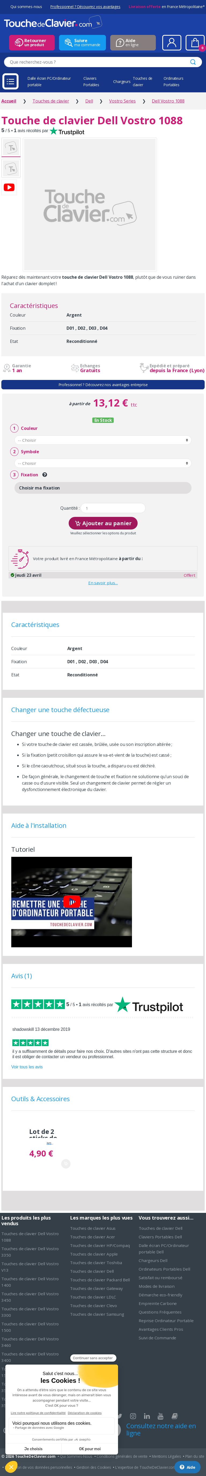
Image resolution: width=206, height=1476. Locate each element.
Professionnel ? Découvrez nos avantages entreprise (103, 384)
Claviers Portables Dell (160, 1236)
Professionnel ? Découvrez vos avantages (85, 6)
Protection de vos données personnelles (38, 1467)
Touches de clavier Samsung (97, 1314)
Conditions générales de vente (122, 1456)
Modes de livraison (157, 1286)
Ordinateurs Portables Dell (164, 1269)
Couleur (24, 428)
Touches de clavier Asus (93, 1228)
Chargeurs (122, 81)
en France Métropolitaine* (167, 6)
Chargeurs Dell (153, 1260)
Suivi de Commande (157, 1337)
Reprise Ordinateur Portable (166, 1320)
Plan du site (194, 1456)
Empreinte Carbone (158, 1303)
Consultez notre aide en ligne (161, 1429)
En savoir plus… (103, 582)
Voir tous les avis (27, 1067)
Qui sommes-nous (26, 6)
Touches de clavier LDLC (93, 1297)
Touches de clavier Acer (92, 1236)
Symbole (24, 452)
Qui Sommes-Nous (76, 1456)
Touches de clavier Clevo (93, 1305)
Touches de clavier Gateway (96, 1288)
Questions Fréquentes (160, 1312)
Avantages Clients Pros (161, 1329)
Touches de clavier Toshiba (96, 1262)
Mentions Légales (166, 1456)
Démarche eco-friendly (160, 1294)
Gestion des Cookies (93, 1467)
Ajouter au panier (103, 522)
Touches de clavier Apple (94, 1254)
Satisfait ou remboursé (160, 1277)
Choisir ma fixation (39, 488)
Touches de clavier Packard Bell (100, 1279)
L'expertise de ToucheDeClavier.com (145, 1467)
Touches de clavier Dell (92, 1271)
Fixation (24, 475)
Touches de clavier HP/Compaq (100, 1245)
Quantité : (69, 508)
